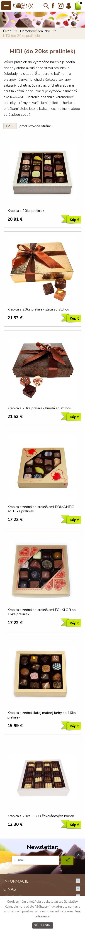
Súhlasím (42, 925)
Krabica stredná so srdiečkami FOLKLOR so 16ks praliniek (41, 612)
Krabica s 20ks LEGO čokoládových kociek (40, 816)
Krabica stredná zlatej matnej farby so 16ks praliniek (41, 715)
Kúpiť (74, 219)
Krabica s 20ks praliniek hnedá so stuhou (39, 408)
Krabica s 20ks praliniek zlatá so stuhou (38, 309)
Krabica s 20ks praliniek (25, 211)
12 (10, 126)
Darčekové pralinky (35, 31)
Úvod (7, 31)
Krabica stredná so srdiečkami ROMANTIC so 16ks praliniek (40, 509)
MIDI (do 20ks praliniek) (21, 35)
